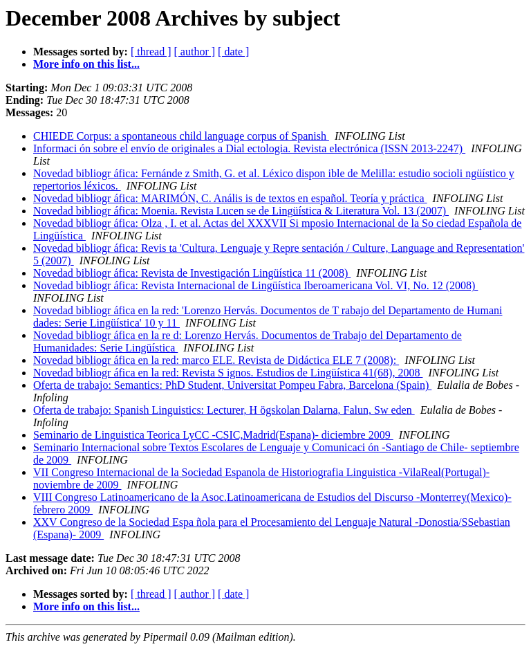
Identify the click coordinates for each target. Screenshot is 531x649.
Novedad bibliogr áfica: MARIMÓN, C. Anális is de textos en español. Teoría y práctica (230, 198)
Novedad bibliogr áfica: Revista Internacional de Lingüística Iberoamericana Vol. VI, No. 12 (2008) (255, 285)
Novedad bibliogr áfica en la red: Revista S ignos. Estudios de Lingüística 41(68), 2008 (227, 372)
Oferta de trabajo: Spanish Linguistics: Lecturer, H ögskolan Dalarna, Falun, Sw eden (224, 410)
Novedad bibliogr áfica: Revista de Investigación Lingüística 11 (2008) (192, 273)
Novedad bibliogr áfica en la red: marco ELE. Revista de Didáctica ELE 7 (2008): (216, 360)
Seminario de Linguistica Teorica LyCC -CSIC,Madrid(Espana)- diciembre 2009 (213, 435)
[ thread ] (151, 51)
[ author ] (195, 51)
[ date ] (233, 51)
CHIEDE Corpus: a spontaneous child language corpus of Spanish (181, 136)
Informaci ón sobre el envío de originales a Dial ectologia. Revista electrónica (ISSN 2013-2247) (249, 148)
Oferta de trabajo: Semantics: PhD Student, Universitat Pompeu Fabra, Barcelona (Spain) (232, 385)
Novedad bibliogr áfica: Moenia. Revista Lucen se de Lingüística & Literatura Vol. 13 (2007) (241, 211)
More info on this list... (86, 64)
